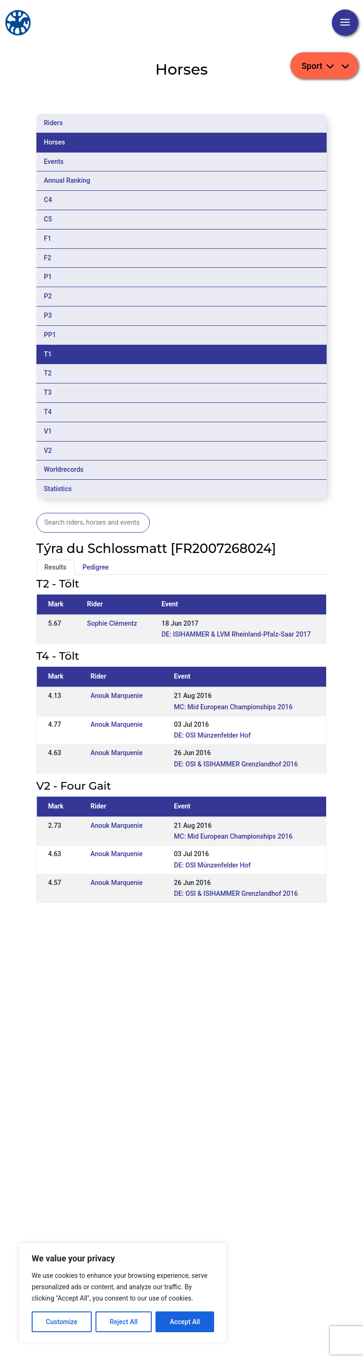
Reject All (124, 1322)
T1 (48, 354)
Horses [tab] (54, 142)
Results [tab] (55, 567)
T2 (48, 373)
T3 (48, 392)
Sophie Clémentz (112, 623)
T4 (48, 412)
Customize (62, 1322)
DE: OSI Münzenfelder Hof (212, 735)
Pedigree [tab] (96, 567)
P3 (48, 315)
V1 (48, 431)
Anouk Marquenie (117, 695)
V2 (48, 450)
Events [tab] (54, 161)
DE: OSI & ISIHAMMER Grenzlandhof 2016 (236, 764)
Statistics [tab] (58, 489)
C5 (48, 219)
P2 (48, 296)
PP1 (50, 335)
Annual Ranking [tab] (67, 180)
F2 (48, 258)
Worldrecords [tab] (64, 469)
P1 (48, 277)
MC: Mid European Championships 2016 (233, 707)
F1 (48, 238)
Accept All (185, 1322)
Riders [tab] (53, 123)
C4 (48, 200)
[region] (123, 1292)
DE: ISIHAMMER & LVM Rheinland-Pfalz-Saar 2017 (236, 634)
